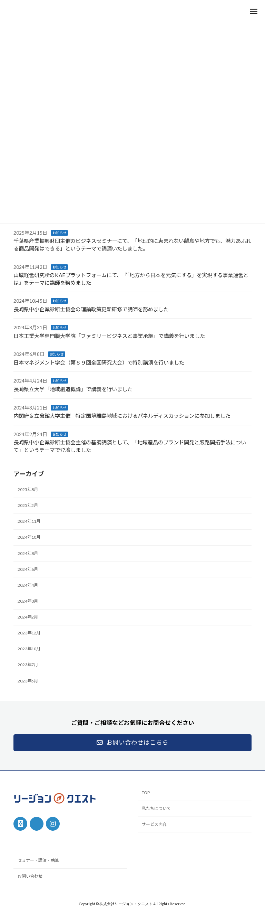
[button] (132, 743)
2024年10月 (29, 537)
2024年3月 (28, 601)
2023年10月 (29, 649)
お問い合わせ (30, 876)
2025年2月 (28, 505)
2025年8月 (28, 489)
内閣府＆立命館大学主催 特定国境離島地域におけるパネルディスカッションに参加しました (121, 416)
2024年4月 (28, 585)
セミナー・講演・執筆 (38, 860)
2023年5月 (28, 680)
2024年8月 (28, 553)
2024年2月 (28, 617)
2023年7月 (28, 665)
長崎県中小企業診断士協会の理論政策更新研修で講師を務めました (91, 309)
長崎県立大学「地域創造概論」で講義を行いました (72, 389)
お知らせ (59, 233)
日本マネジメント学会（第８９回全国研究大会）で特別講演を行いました (98, 362)
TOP (146, 792)
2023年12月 (29, 632)
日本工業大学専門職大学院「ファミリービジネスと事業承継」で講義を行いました (109, 336)
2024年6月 (28, 569)
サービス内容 (154, 824)
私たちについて (156, 808)
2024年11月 (29, 521)
